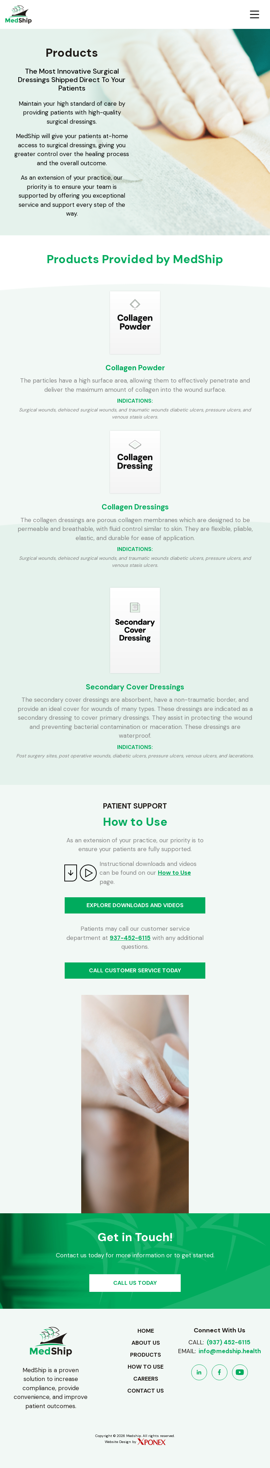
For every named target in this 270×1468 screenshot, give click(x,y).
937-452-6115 (130, 938)
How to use (145, 1366)
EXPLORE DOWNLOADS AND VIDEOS (135, 905)
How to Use (174, 873)
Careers (145, 1378)
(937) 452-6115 (228, 1342)
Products (145, 1354)
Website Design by (135, 1441)
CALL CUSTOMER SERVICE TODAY (135, 970)
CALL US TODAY (135, 1283)
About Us (145, 1342)
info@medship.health (230, 1351)
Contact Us (145, 1390)
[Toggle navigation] (254, 14)
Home (145, 1330)
